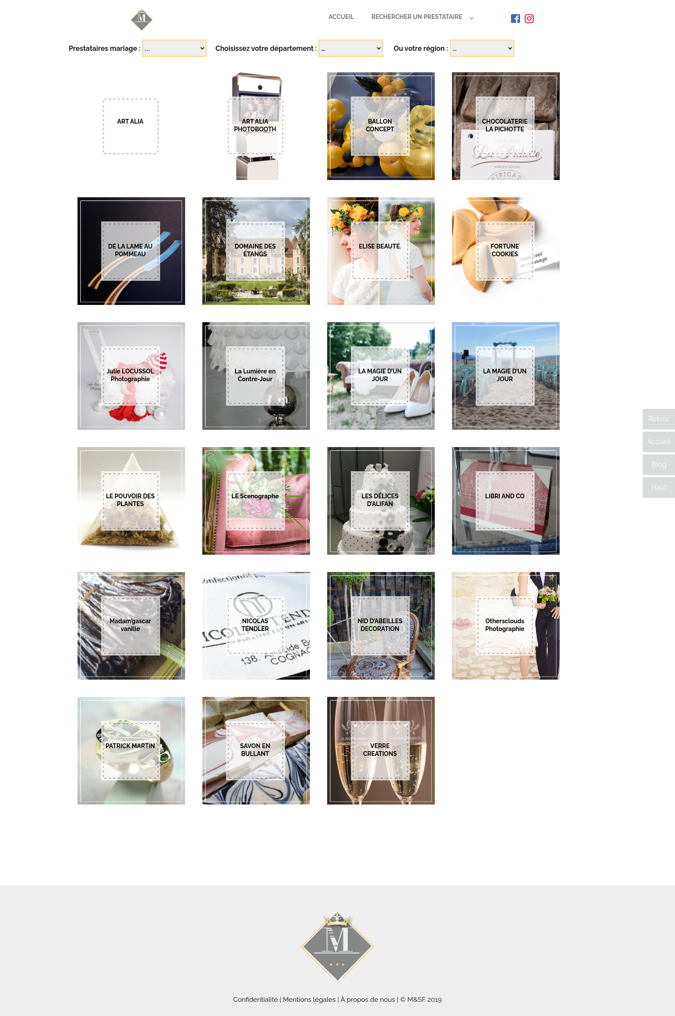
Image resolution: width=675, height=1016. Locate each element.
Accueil (341, 16)
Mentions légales (309, 999)
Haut (658, 487)
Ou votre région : (420, 48)
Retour (658, 419)
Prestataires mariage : (105, 48)
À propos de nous (368, 999)
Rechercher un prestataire (417, 16)
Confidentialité (255, 999)
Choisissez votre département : (266, 48)
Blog (658, 464)
